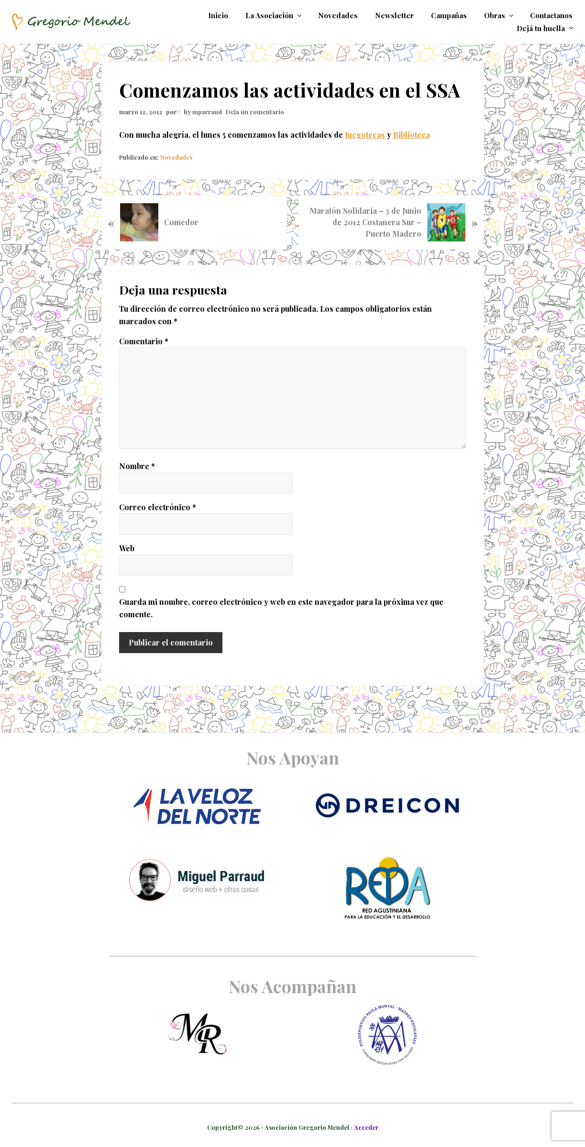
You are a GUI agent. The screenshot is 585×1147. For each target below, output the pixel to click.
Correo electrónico (157, 507)
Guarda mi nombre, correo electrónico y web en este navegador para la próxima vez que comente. (281, 608)
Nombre (137, 466)
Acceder (366, 1127)
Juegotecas (365, 135)
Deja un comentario (255, 112)
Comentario (143, 341)
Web (126, 548)
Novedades (176, 157)
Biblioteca (411, 135)
